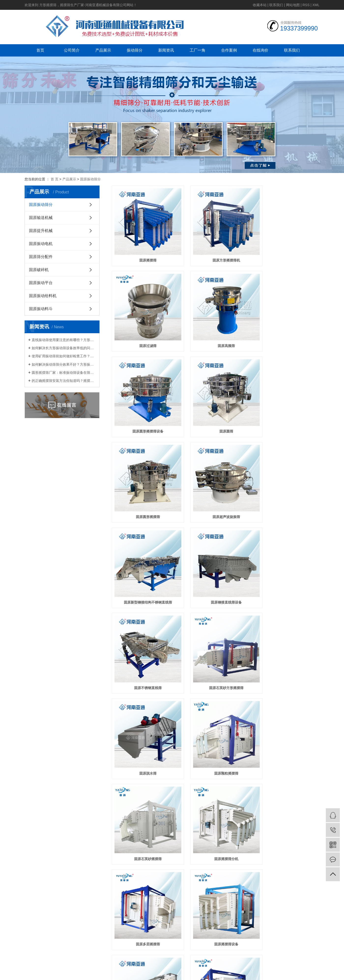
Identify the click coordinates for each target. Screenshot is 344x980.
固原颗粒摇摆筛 (215, 566)
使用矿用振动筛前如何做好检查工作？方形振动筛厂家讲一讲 (64, 356)
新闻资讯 (166, 50)
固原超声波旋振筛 (215, 410)
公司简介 (72, 50)
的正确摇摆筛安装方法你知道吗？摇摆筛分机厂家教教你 (64, 381)
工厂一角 (197, 50)
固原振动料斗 (41, 309)
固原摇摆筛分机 (144, 645)
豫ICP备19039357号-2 (234, 827)
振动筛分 (135, 50)
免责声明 (263, 809)
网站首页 (45, 768)
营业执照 (248, 809)
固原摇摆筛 (144, 253)
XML (315, 5)
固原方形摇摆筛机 (215, 253)
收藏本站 (260, 5)
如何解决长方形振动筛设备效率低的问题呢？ (64, 348)
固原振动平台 (41, 283)
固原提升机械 (41, 231)
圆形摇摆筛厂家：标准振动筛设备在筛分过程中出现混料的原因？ (64, 373)
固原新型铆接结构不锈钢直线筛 (287, 410)
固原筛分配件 (41, 257)
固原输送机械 (41, 218)
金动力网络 (229, 809)
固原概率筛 (144, 723)
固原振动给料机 (43, 296)
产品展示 (103, 50)
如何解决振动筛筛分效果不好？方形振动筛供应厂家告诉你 (64, 364)
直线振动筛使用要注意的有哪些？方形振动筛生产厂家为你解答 (64, 340)
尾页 (238, 742)
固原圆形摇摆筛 (144, 410)
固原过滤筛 (287, 253)
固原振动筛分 (90, 179)
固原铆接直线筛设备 (144, 488)
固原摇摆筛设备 (287, 645)
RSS (306, 5)
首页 (40, 50)
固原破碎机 (39, 270)
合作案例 (229, 50)
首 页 (54, 179)
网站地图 (293, 5)
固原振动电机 (41, 244)
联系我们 (276, 5)
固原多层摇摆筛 (215, 645)
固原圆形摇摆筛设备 (215, 331)
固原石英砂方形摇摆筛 (287, 488)
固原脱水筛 (144, 566)
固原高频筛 (144, 331)
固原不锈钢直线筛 (215, 488)
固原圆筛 (287, 331)
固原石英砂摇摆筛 (287, 566)
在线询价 (260, 50)
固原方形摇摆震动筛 (215, 723)
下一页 (223, 742)
